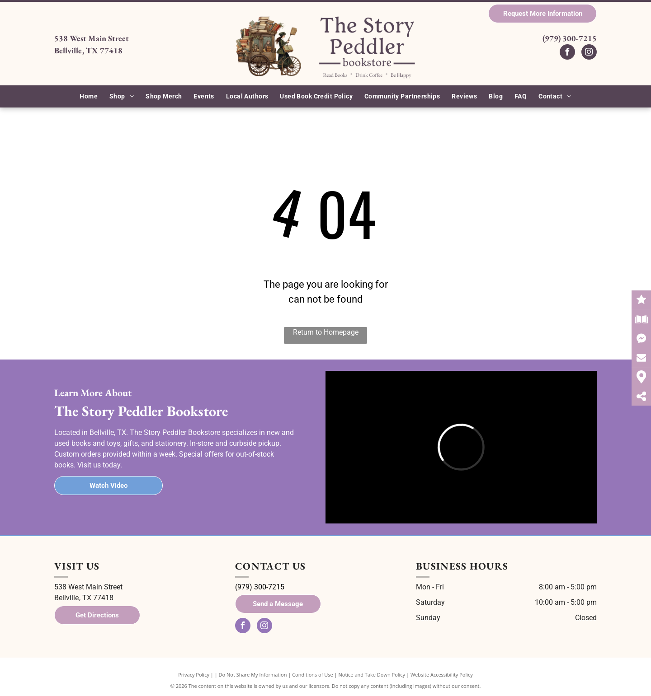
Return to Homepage (326, 332)
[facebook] (567, 53)
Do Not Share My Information (253, 674)
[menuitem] (89, 96)
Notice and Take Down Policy (372, 674)
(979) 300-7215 (569, 38)
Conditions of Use (312, 674)
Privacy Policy (193, 674)
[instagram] (589, 53)
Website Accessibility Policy (441, 674)
